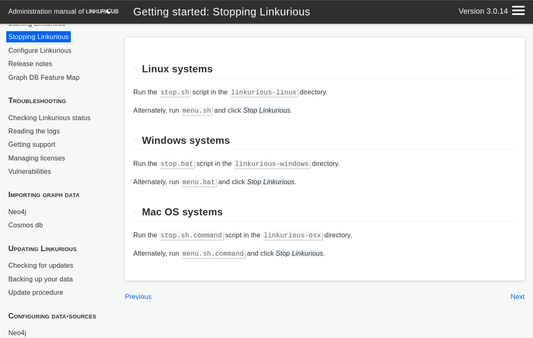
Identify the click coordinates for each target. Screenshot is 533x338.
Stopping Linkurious (38, 36)
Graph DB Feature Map (44, 77)
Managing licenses (36, 158)
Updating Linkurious (42, 248)
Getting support (31, 144)
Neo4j (17, 211)
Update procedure (35, 292)
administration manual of (63, 11)
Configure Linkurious (40, 50)
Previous (138, 291)
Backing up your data (40, 279)
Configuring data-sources (52, 316)
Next (518, 291)
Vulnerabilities (29, 171)
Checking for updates (40, 265)
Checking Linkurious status (49, 117)
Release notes (30, 63)
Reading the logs (34, 131)
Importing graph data (44, 194)
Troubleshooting (37, 100)
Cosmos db (25, 225)
